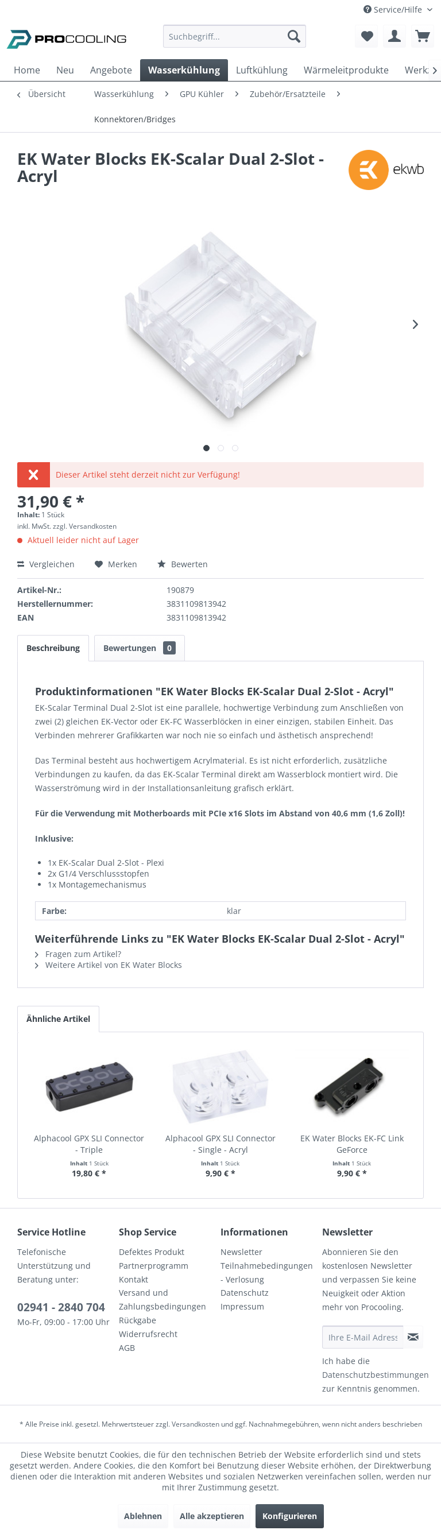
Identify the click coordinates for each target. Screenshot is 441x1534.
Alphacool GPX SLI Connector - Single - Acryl (220, 1144)
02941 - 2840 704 (61, 1307)
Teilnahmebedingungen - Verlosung (266, 1272)
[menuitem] (235, 42)
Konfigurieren (289, 1515)
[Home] (27, 70)
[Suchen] (294, 36)
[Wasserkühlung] (184, 70)
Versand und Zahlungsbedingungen (162, 1299)
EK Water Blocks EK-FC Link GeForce (352, 1144)
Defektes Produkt (151, 1251)
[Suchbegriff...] (235, 36)
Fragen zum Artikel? (78, 953)
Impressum (242, 1306)
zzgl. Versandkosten (85, 526)
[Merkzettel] (366, 36)
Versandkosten (195, 1424)
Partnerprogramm (153, 1265)
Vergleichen (46, 564)
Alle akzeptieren (212, 1515)
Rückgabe (137, 1320)
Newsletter (241, 1251)
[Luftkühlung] (262, 70)
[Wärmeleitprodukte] (346, 70)
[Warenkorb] (422, 36)
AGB (127, 1347)
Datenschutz (244, 1292)
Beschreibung (53, 647)
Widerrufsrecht (148, 1333)
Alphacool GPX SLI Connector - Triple (89, 1144)
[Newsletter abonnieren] (413, 1337)
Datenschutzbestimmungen (375, 1374)
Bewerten (182, 564)
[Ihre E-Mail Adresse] (363, 1337)
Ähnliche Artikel (58, 1018)
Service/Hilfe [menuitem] (393, 9)
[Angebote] (111, 70)
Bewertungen (139, 647)
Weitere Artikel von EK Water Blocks (108, 964)
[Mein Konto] (394, 36)
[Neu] (65, 70)
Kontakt (133, 1279)
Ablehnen (143, 1515)
